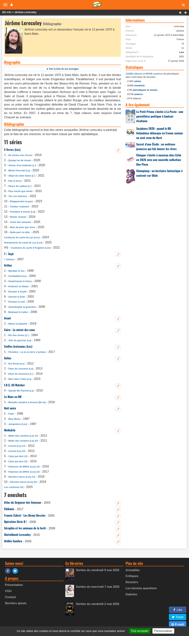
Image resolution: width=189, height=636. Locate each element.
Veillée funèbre (13, 541)
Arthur (8, 265)
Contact (10, 597)
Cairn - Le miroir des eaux (19, 330)
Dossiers (132, 582)
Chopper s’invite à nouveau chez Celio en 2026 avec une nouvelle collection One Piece (158, 160)
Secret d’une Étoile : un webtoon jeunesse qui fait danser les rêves (156, 146)
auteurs (138, 94)
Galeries (131, 594)
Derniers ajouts (15, 603)
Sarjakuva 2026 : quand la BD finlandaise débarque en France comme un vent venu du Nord (159, 133)
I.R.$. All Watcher (14, 385)
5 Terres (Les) (12, 149)
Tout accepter (140, 630)
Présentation (14, 584)
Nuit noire (10, 408)
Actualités (133, 570)
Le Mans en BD (12, 396)
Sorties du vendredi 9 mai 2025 (97, 570)
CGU (8, 591)
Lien (181, 52)
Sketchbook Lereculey (17, 534)
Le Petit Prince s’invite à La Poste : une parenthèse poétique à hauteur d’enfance (159, 116)
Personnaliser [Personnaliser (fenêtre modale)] (163, 630)
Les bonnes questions (141, 588)
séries (137, 81)
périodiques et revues (145, 90)
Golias (7, 358)
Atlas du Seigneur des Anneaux (22, 502)
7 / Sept (9, 254)
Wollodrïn (9, 430)
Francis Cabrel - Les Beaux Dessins (24, 515)
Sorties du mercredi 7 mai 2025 (97, 586)
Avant (7, 318)
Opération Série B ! (15, 521)
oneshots (139, 85)
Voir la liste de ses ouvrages (64, 69)
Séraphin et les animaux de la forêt (25, 528)
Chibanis (9, 509)
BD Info (6, 12)
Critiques (132, 576)
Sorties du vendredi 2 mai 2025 (97, 604)
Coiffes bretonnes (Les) (18, 346)
